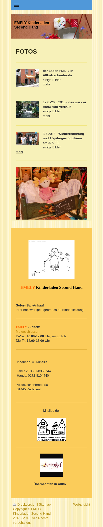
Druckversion (25, 504)
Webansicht (81, 504)
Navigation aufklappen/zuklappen (51, 5)
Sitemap (45, 504)
